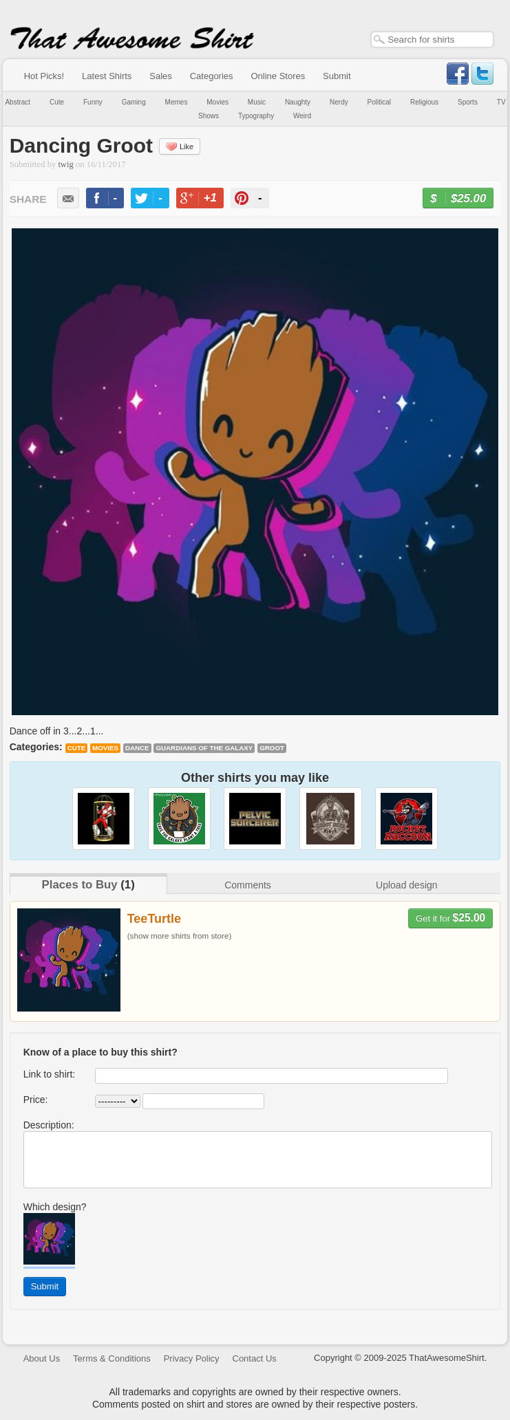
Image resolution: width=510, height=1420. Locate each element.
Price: (35, 1099)
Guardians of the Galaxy (204, 748)
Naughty (297, 102)
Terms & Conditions (112, 1358)
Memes (176, 102)
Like (179, 146)
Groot (271, 748)
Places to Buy (80, 884)
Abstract (17, 102)
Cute (57, 102)
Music (257, 102)
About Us (41, 1358)
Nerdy (339, 102)
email (68, 198)
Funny (93, 102)
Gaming (134, 102)
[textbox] (432, 39)
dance (137, 748)
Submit (336, 76)
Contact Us (255, 1358)
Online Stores (278, 76)
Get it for (450, 918)
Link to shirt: (49, 1074)
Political (379, 102)
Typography (256, 116)
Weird (302, 116)
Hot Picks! (44, 76)
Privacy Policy (192, 1358)
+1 (206, 199)
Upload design (407, 885)
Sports (468, 102)
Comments (247, 885)
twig (65, 164)
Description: (48, 1124)
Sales (160, 76)
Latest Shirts (106, 76)
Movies (217, 102)
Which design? (55, 1206)
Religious (424, 102)
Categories (211, 76)
